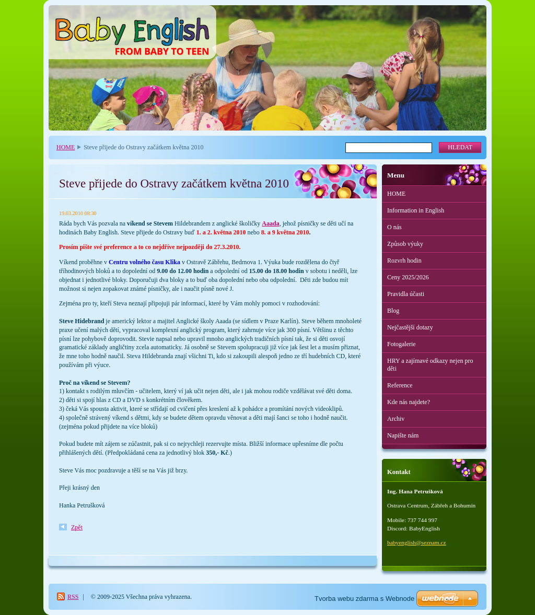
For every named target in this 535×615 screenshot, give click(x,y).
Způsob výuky (405, 243)
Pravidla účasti (405, 294)
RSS (72, 596)
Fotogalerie (401, 344)
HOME (65, 147)
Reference (400, 385)
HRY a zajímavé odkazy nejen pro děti (430, 364)
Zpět (77, 527)
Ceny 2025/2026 (408, 277)
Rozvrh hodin (404, 260)
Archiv (395, 418)
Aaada (270, 223)
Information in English (415, 210)
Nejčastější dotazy (410, 327)
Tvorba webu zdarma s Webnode (364, 598)
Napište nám (402, 435)
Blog (393, 310)
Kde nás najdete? (408, 402)
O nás (394, 227)
